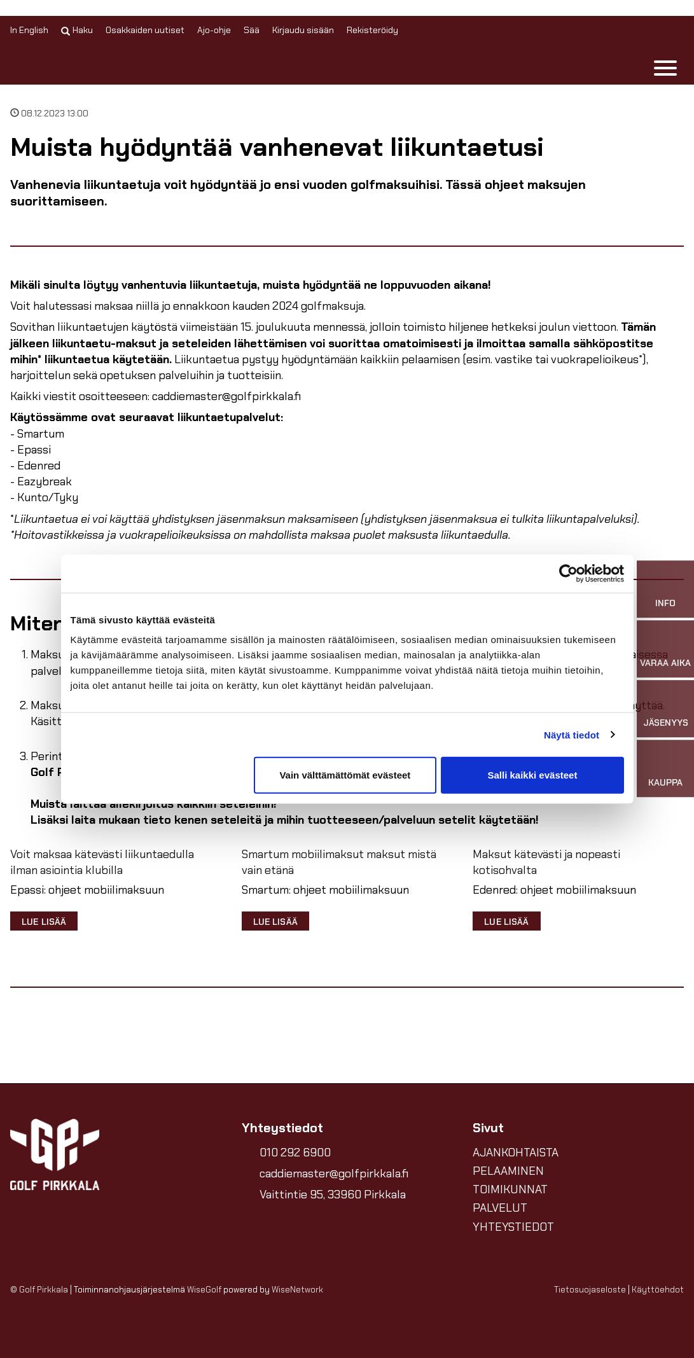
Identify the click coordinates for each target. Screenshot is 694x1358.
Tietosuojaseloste (590, 1289)
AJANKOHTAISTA (516, 1152)
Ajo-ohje (214, 30)
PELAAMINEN (508, 1171)
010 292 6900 (295, 1152)
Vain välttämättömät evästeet (344, 775)
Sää (252, 30)
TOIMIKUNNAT (510, 1189)
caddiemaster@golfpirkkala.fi (334, 1173)
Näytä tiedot (571, 734)
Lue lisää (44, 921)
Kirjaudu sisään (303, 30)
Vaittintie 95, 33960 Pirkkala (333, 1194)
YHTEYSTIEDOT (513, 1227)
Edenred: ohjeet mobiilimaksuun (554, 890)
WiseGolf (204, 1289)
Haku (77, 30)
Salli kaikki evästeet (532, 775)
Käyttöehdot (658, 1289)
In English (29, 30)
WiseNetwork (297, 1289)
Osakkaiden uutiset (145, 30)
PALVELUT (500, 1208)
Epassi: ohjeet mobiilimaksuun (87, 890)
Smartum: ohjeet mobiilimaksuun (325, 890)
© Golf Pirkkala (39, 1289)
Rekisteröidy (372, 30)
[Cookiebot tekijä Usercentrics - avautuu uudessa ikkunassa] (568, 573)
